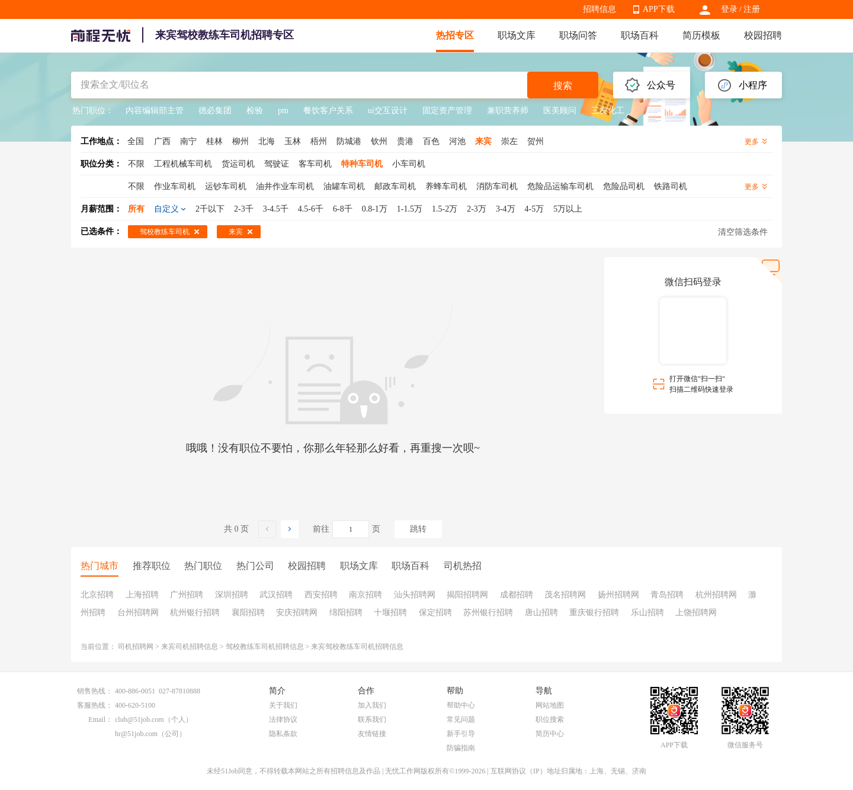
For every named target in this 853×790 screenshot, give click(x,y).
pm (283, 110)
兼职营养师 (507, 110)
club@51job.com (139, 719)
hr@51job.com (136, 734)
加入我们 (372, 705)
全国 (135, 141)
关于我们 (283, 705)
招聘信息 (599, 9)
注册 (751, 9)
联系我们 (372, 719)
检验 (254, 110)
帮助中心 (461, 705)
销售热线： (95, 691)
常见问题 (461, 719)
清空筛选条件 (743, 232)
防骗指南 (461, 748)
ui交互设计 (388, 110)
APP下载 (659, 9)
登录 (729, 9)
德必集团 (215, 110)
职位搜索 (549, 719)
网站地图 (549, 705)
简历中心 (549, 734)
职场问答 (578, 35)
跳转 (418, 528)
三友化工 (607, 110)
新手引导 (461, 734)
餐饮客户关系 (328, 110)
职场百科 (640, 35)
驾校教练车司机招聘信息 (265, 646)
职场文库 (516, 35)
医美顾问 (559, 110)
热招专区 (455, 35)
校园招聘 (763, 35)
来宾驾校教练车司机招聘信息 (357, 646)
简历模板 (701, 35)
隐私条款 (283, 734)
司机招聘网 (135, 646)
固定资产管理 (447, 110)
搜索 (562, 86)
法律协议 (283, 719)
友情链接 (372, 734)
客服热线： (95, 705)
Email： (100, 719)
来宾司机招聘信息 (189, 646)
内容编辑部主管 (155, 110)
